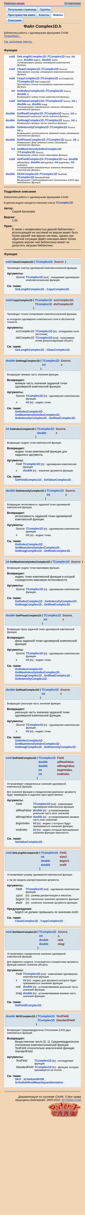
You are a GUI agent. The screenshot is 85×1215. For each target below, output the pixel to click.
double (28, 59)
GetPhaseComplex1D (31, 139)
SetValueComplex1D (30, 101)
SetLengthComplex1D (31, 56)
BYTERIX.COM (71, 1100)
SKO (18, 1079)
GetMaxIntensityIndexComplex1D (39, 149)
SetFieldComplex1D (30, 159)
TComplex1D (56, 56)
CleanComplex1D (28, 69)
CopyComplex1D (28, 78)
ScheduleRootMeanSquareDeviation (39, 1082)
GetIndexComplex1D (31, 90)
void (12, 56)
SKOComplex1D (27, 174)
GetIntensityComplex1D (33, 127)
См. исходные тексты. (18, 41)
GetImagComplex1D (30, 120)
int (73, 56)
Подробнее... (12, 36)
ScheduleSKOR (33, 1079)
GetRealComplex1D (30, 113)
